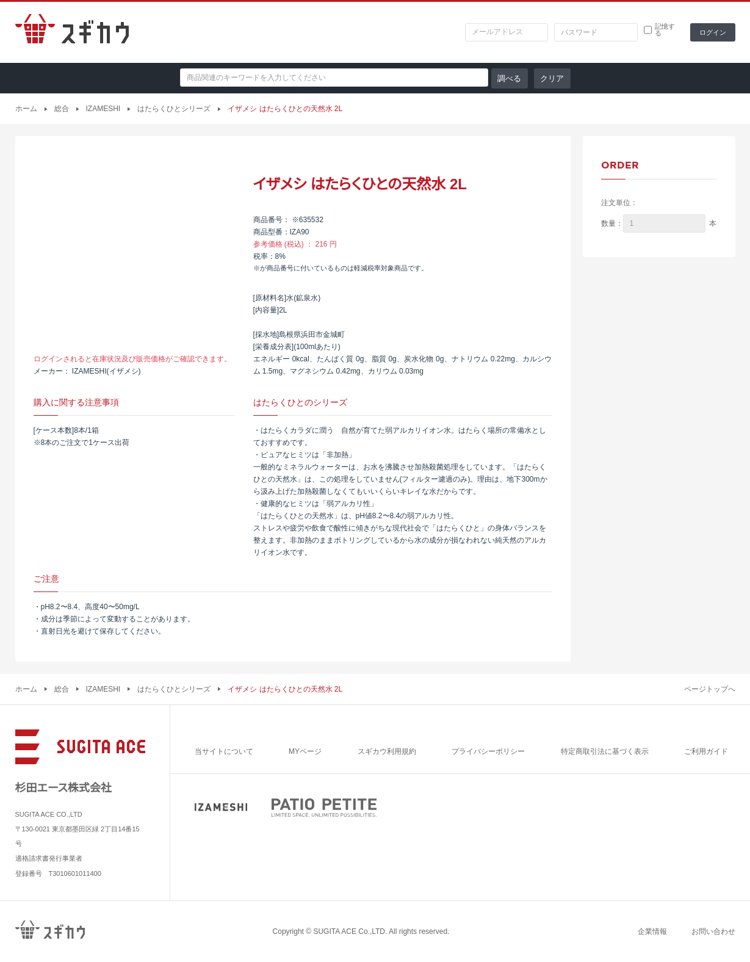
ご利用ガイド (706, 751)
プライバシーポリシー (488, 751)
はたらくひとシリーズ (174, 108)
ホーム (26, 108)
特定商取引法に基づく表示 (605, 751)
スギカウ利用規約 (387, 751)
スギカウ (72, 32)
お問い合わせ (713, 931)
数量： (612, 223)
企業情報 (652, 931)
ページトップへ (709, 689)
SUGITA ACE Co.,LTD (349, 931)
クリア (552, 78)
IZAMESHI (103, 108)
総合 (61, 108)
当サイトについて (224, 751)
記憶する (665, 30)
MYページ (305, 751)
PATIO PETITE (324, 807)
